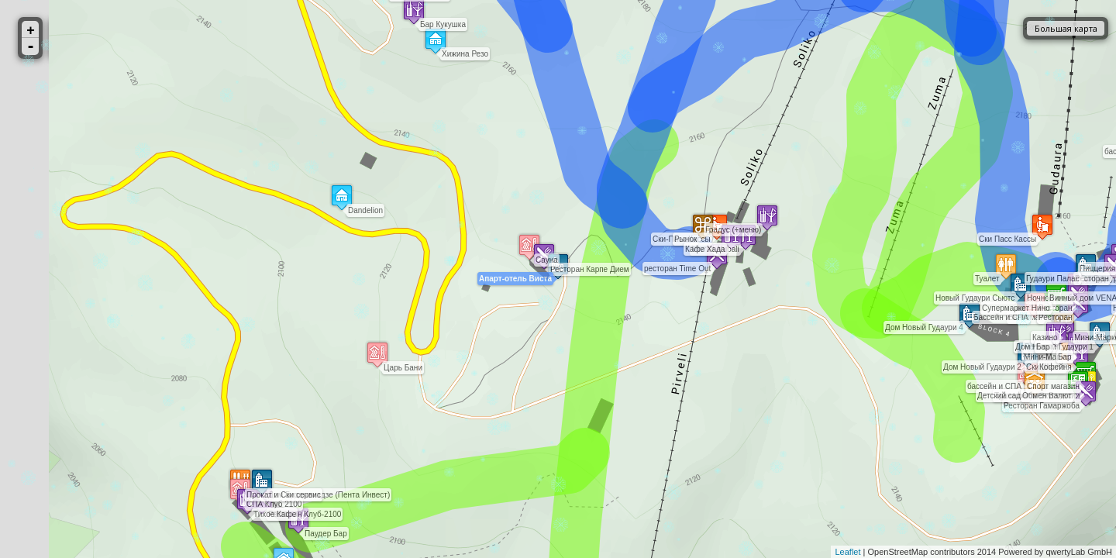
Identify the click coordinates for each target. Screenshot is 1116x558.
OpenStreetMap (898, 551)
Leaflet (847, 551)
